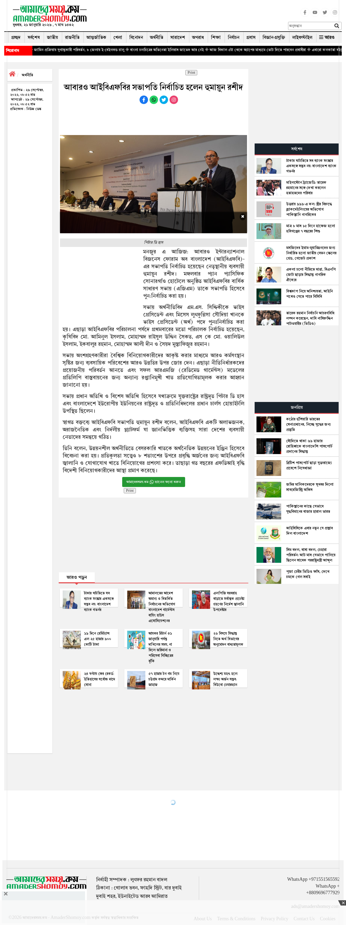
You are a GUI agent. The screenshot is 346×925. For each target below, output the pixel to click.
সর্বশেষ (34, 37)
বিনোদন (136, 37)
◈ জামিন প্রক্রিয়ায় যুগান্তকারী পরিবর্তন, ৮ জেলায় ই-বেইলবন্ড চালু (88, 49)
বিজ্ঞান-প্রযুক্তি (274, 37)
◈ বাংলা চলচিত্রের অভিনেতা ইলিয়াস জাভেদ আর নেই (175, 49)
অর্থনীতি (156, 37)
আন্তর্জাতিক (96, 37)
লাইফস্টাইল (302, 37)
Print (191, 73)
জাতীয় (52, 37)
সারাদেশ (177, 37)
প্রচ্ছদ (16, 37)
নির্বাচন (233, 37)
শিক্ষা (216, 37)
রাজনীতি (72, 37)
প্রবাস (250, 37)
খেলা (117, 37)
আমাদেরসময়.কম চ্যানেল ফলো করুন (153, 482)
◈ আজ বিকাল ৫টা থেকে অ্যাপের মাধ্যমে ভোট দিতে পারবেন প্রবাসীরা (266, 49)
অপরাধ (198, 37)
